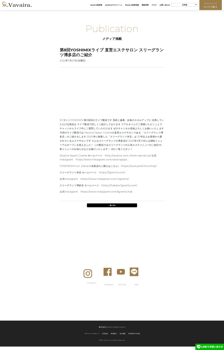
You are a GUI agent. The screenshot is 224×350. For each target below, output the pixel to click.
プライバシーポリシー (92, 333)
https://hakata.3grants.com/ (119, 185)
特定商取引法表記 (134, 333)
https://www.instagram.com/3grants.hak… (107, 191)
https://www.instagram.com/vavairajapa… (102, 159)
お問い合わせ (165, 5)
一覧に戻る (112, 205)
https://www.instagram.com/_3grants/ (104, 179)
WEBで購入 (211, 5)
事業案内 (114, 333)
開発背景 (145, 5)
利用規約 (105, 333)
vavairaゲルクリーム (113, 5)
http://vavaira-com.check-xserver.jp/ (128, 155)
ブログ (154, 5)
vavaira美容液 (96, 5)
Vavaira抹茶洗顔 (132, 5)
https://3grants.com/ (112, 172)
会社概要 (123, 333)
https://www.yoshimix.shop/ (139, 166)
